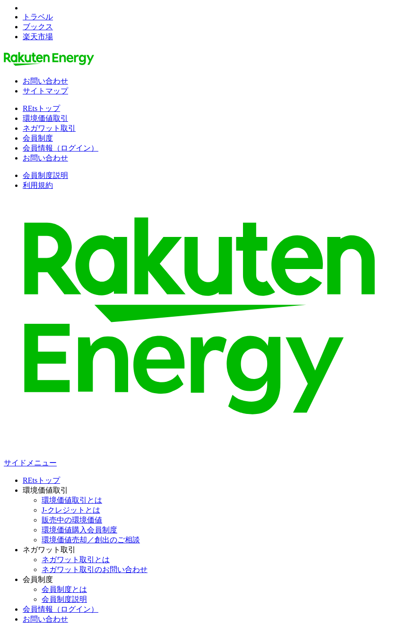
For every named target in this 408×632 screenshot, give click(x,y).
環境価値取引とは (72, 500)
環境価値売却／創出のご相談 (91, 540)
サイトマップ (45, 91)
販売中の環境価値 (72, 520)
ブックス (38, 27)
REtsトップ (41, 108)
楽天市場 (38, 37)
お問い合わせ (45, 81)
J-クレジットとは (71, 510)
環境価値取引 (45, 118)
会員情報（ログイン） (60, 148)
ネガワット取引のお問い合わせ (95, 569)
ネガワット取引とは (76, 560)
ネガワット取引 (49, 128)
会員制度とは (64, 589)
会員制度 (38, 138)
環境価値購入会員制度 (79, 530)
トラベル (38, 17)
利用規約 (38, 185)
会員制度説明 (45, 175)
